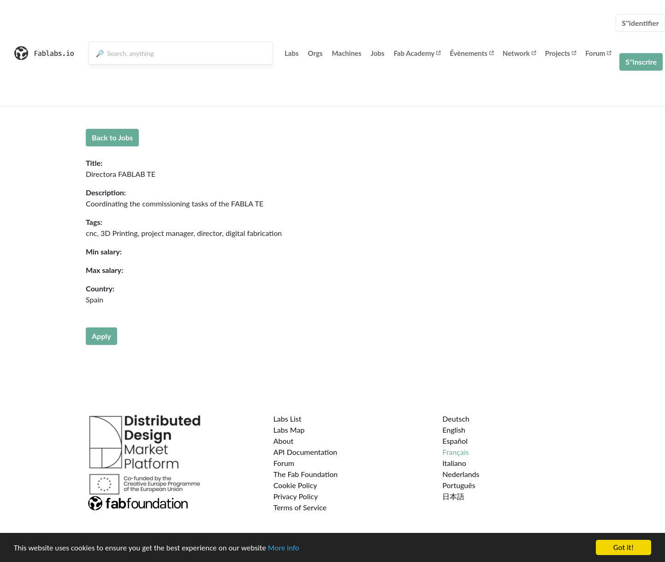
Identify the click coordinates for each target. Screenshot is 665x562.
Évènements (471, 53)
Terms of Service (300, 507)
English (453, 429)
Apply (101, 336)
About (283, 440)
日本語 (453, 496)
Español (455, 440)
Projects (560, 53)
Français (455, 451)
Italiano (454, 463)
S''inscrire (641, 61)
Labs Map (289, 429)
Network (519, 53)
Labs (292, 53)
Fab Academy (417, 53)
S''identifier (640, 22)
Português (458, 485)
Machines (347, 53)
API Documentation (305, 451)
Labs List (287, 418)
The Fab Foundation (305, 474)
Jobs (378, 53)
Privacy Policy (295, 496)
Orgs (315, 53)
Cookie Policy (295, 485)
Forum (598, 53)
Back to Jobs (112, 137)
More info (283, 548)
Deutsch (455, 418)
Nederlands (460, 474)
